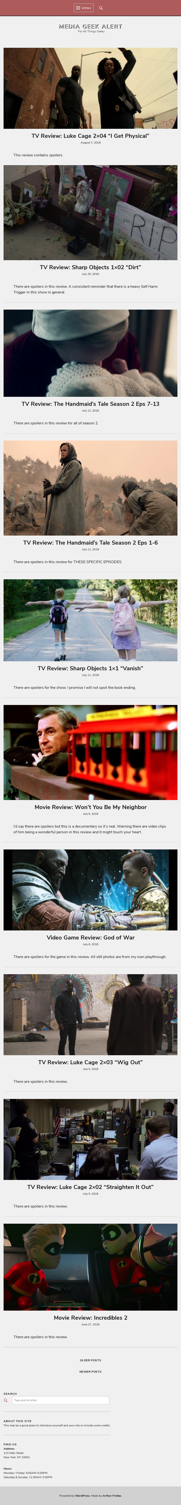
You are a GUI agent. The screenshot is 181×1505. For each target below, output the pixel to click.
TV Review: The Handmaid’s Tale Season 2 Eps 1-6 (90, 542)
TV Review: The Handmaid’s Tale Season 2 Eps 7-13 (90, 404)
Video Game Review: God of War (91, 937)
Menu (83, 8)
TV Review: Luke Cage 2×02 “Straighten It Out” (90, 1187)
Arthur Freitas (112, 1496)
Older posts (90, 1360)
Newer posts (90, 1372)
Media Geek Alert (90, 26)
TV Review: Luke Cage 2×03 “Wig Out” (90, 1062)
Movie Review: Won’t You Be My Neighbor (91, 807)
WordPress (82, 1496)
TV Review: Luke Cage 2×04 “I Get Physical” (90, 136)
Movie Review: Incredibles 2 (90, 1318)
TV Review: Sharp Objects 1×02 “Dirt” (90, 267)
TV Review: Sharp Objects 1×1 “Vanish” (90, 668)
